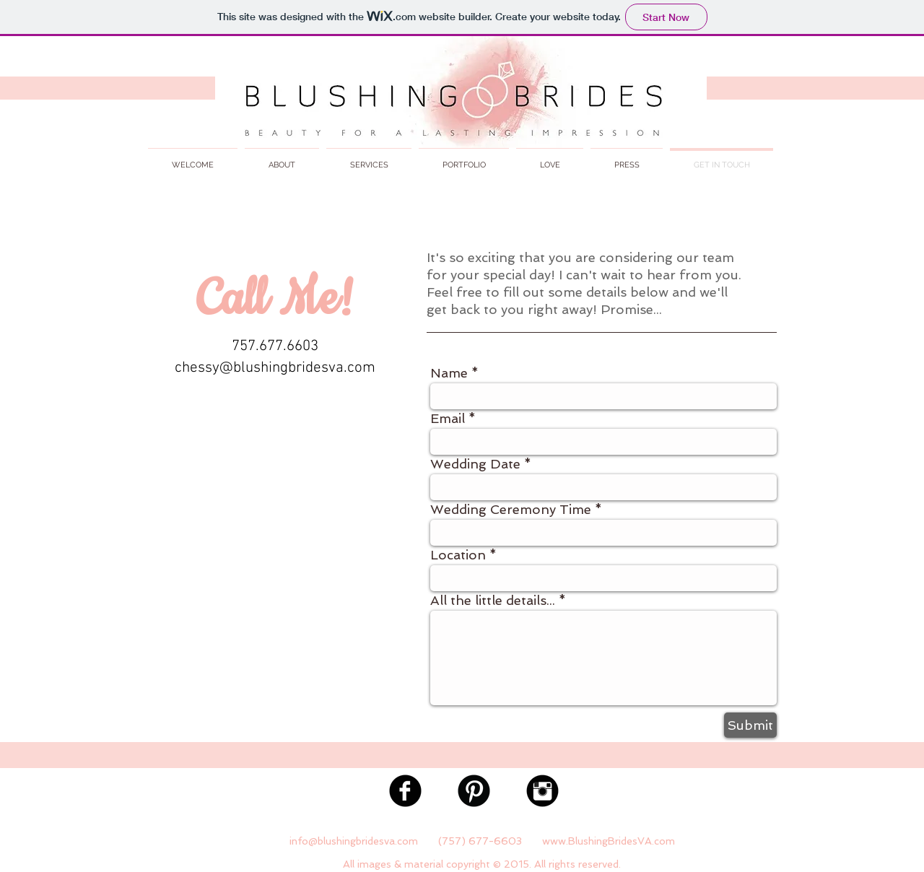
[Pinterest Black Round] (474, 791)
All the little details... (492, 600)
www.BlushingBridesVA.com (608, 841)
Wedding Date (475, 464)
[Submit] (750, 725)
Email (447, 418)
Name (449, 373)
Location (458, 555)
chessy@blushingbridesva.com (275, 368)
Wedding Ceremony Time (510, 509)
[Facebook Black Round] (405, 791)
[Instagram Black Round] (542, 791)
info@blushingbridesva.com (353, 841)
